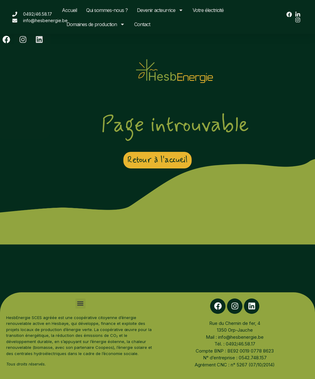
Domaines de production (95, 24)
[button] (80, 303)
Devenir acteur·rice (160, 10)
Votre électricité (208, 10)
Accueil (69, 10)
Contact (142, 24)
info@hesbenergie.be (241, 337)
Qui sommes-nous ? (107, 10)
